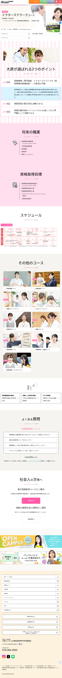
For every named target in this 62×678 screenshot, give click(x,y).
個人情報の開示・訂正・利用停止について (46, 666)
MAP (20, 644)
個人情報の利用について (30, 666)
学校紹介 (6, 593)
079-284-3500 (9, 650)
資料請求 (44, 1)
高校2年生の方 (31, 616)
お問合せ (52, 1)
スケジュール (4, 37)
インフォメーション (8, 597)
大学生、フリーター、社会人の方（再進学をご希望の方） (31, 632)
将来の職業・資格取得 (38, 33)
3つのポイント (4, 33)
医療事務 (30, 500)
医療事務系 (15, 29)
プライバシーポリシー (19, 666)
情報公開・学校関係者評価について (27, 667)
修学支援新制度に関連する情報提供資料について (47, 667)
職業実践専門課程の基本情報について (10, 667)
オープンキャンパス (36, 2)
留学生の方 (31, 627)
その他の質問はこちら (31, 457)
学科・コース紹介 (7, 29)
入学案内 (6, 589)
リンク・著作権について (7, 666)
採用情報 (4, 669)
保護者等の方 (31, 622)
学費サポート (7, 585)
